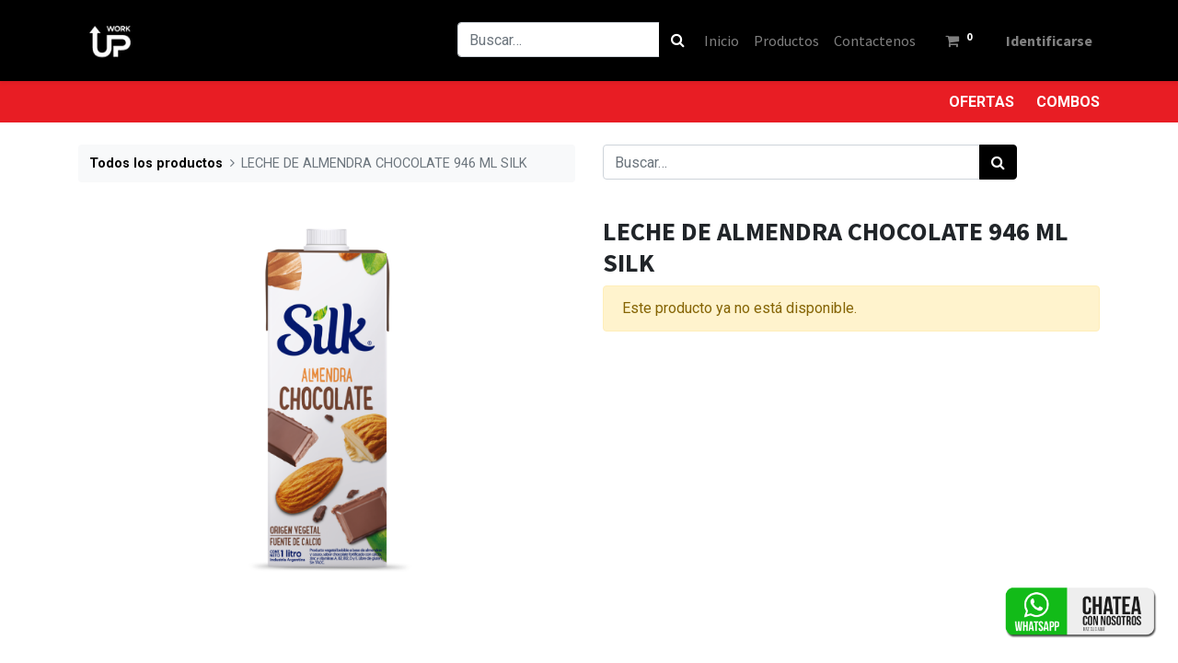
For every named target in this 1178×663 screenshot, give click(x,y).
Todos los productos (156, 163)
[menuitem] (721, 40)
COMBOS (1068, 101)
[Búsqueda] (678, 39)
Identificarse (1049, 40)
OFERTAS (981, 101)
